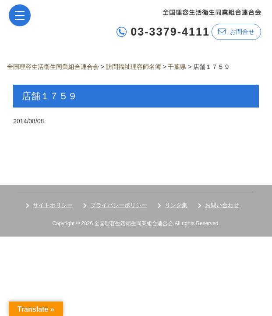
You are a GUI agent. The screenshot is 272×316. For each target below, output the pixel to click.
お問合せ (236, 31)
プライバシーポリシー (118, 205)
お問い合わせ (222, 205)
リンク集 (176, 205)
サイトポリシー (53, 205)
